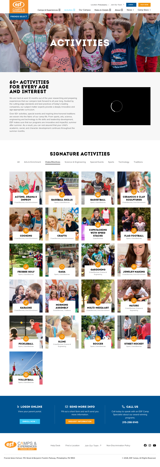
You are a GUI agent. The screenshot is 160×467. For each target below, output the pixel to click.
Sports (111, 162)
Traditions (138, 162)
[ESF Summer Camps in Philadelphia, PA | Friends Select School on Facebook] (145, 445)
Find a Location (73, 445)
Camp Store (143, 10)
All (18, 162)
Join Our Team (116, 5)
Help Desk (144, 4)
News (129, 10)
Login (130, 4)
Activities (68, 10)
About (117, 10)
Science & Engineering (75, 162)
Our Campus (85, 10)
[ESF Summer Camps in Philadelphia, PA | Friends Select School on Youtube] (154, 445)
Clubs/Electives (52, 162)
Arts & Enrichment (32, 162)
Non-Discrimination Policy (118, 445)
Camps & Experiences (48, 10)
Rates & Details (101, 10)
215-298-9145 (130, 422)
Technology (123, 162)
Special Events (97, 162)
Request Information (80, 421)
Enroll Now (29, 421)
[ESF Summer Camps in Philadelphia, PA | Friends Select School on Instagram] (150, 445)
